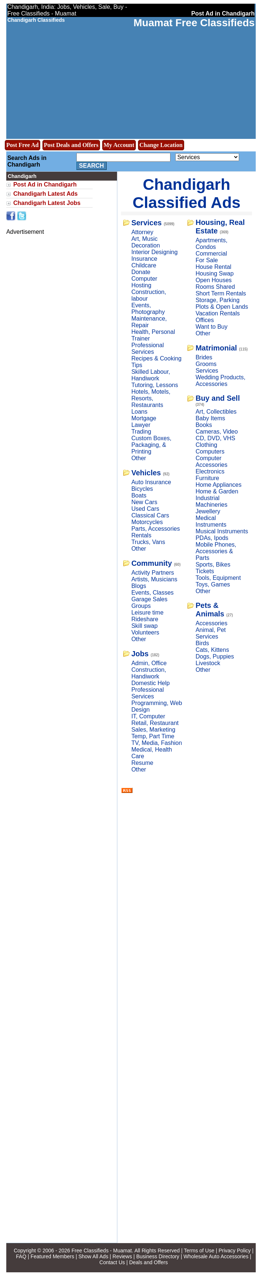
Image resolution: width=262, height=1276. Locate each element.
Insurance (144, 259)
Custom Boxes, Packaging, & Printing (151, 445)
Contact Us (112, 1262)
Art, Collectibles (216, 411)
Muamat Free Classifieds (194, 22)
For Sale (207, 260)
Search (91, 166)
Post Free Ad (22, 145)
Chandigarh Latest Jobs (46, 203)
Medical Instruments (211, 521)
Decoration (145, 245)
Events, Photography (148, 308)
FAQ (21, 1256)
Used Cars (145, 509)
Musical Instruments (222, 531)
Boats (138, 495)
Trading (141, 431)
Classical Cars (150, 515)
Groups (141, 606)
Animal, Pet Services (211, 633)
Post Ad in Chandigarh (45, 184)
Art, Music (144, 239)
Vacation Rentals (218, 313)
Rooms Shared (215, 287)
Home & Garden (217, 491)
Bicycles (142, 489)
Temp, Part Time (152, 736)
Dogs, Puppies (215, 656)
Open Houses (214, 280)
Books (204, 425)
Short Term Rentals (221, 293)
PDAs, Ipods (212, 538)
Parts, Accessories (155, 529)
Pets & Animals (210, 609)
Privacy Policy (234, 1250)
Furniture (207, 478)
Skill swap (144, 626)
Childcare (143, 265)
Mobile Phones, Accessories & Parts (216, 551)
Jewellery (208, 511)
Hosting (141, 285)
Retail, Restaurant (155, 723)
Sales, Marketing (153, 729)
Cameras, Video (217, 431)
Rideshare (144, 619)
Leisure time (147, 612)
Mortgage (143, 418)
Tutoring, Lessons (154, 385)
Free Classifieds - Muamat (102, 1250)
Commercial (211, 253)
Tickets (205, 571)
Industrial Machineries (211, 501)
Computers (210, 451)
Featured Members (52, 1256)
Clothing (206, 445)
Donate (141, 272)
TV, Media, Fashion (156, 743)
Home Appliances (219, 485)
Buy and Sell (218, 398)
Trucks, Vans (148, 542)
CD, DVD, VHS (215, 438)
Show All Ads (93, 1256)
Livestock (208, 663)
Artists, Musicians (154, 579)
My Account (119, 145)
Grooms (206, 364)
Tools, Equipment (218, 578)
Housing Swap (215, 273)
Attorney (142, 232)
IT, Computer (148, 716)
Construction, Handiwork (148, 673)
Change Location (161, 145)
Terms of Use (199, 1250)
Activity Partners (152, 572)
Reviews (122, 1256)
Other (138, 458)
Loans (139, 411)
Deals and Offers (148, 1262)
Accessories (211, 623)
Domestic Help (150, 683)
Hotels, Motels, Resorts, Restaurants (150, 398)
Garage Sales (149, 599)
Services (146, 223)
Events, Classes (152, 592)
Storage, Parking (217, 300)
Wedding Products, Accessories (220, 380)
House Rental (213, 267)
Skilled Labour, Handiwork (150, 375)
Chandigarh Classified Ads (186, 193)
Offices (205, 320)
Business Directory (157, 1256)
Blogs (138, 586)
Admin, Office (149, 663)
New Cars (144, 502)
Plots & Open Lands (222, 307)
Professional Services (147, 348)
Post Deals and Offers (71, 145)
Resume (142, 763)
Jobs (140, 654)
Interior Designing (154, 252)
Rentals (141, 535)
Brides (204, 357)
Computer (144, 279)
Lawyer (141, 425)
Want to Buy (212, 327)
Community (151, 563)
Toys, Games (213, 584)
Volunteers (145, 632)
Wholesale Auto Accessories (215, 1256)
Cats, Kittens (212, 650)
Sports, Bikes (213, 564)
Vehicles (146, 473)
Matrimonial (216, 348)
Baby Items (210, 418)
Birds (202, 643)
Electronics (210, 471)
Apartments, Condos (211, 243)
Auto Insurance (151, 482)
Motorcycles (147, 522)
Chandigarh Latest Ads (45, 194)
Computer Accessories (211, 461)
